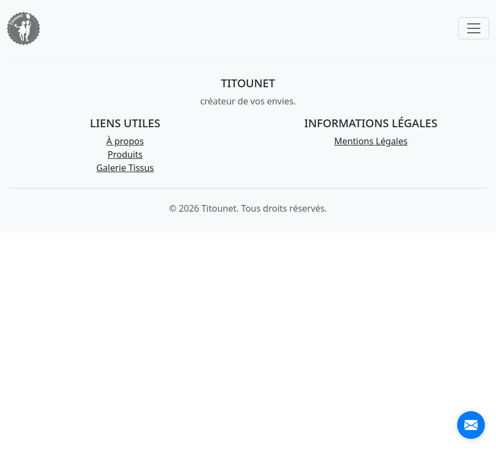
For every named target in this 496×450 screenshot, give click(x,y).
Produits (125, 154)
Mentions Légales (371, 141)
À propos (124, 141)
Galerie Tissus (125, 168)
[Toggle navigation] (473, 28)
